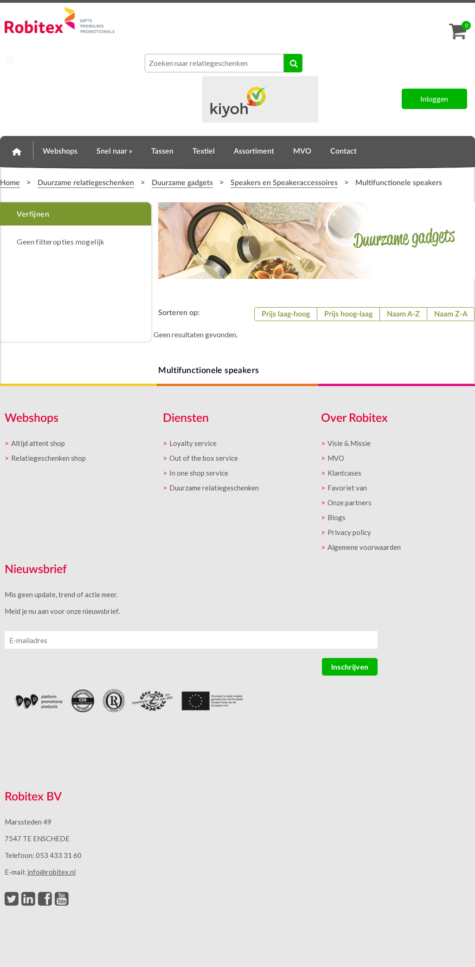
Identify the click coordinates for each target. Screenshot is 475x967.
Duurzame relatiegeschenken (86, 183)
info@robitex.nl (51, 872)
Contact (343, 151)
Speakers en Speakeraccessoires (284, 183)
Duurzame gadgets (182, 183)
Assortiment (254, 151)
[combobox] (214, 63)
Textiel (204, 151)
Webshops (60, 151)
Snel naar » (114, 151)
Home (16, 150)
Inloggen (434, 98)
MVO (302, 151)
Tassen (162, 151)
